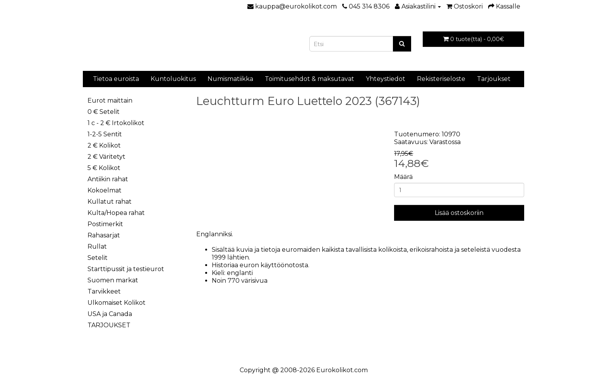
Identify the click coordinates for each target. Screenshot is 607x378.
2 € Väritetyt (106, 156)
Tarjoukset (494, 78)
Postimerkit (105, 224)
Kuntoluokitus (173, 78)
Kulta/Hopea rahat (116, 212)
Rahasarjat (103, 235)
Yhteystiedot (385, 78)
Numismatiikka (230, 78)
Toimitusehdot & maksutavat (309, 78)
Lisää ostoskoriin (459, 212)
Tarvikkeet (104, 291)
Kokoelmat (104, 190)
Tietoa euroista (116, 78)
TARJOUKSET (108, 325)
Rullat (97, 246)
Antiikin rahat (107, 179)
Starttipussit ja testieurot (125, 269)
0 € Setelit (103, 111)
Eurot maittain (109, 100)
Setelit (97, 257)
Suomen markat (112, 280)
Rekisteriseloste (441, 78)
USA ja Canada (109, 314)
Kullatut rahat (109, 201)
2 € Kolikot (104, 145)
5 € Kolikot (103, 168)
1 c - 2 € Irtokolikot (115, 123)
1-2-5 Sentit (104, 134)
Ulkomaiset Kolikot (116, 302)
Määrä (403, 176)
